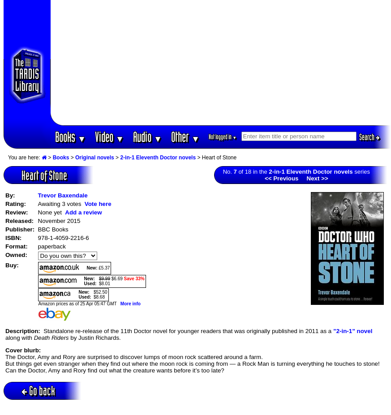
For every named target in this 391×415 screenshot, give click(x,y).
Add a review (83, 212)
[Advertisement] (221, 62)
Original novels (94, 157)
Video (109, 137)
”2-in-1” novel (352, 331)
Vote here (98, 204)
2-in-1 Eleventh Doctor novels (158, 157)
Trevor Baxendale (63, 195)
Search (369, 137)
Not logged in (223, 137)
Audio (147, 137)
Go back (38, 391)
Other (185, 137)
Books (70, 137)
